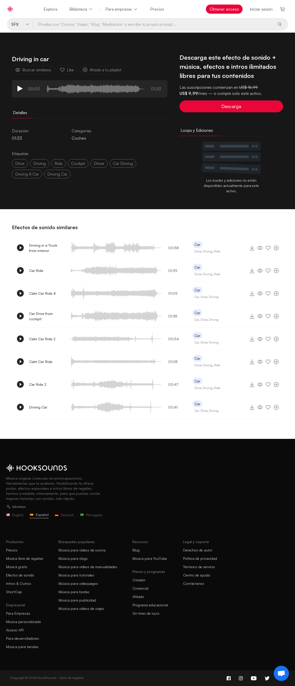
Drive (197, 251)
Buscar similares (33, 69)
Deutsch (64, 515)
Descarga (231, 106)
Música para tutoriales (76, 575)
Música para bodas (73, 592)
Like (67, 69)
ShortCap (14, 592)
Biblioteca (81, 9)
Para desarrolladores (22, 638)
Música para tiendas (22, 647)
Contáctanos (193, 583)
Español (39, 514)
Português (91, 515)
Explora (50, 9)
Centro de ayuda (196, 575)
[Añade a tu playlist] (276, 248)
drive (20, 163)
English (15, 515)
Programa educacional (150, 605)
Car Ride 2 (37, 384)
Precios (157, 9)
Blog (136, 550)
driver (99, 163)
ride (58, 163)
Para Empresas (18, 613)
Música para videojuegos (78, 583)
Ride (217, 251)
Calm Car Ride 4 (42, 293)
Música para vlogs (73, 558)
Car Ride (36, 270)
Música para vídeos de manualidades (87, 567)
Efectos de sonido (20, 575)
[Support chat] (281, 673)
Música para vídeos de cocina (82, 550)
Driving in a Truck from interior (43, 248)
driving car (57, 174)
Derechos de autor (197, 550)
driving (39, 163)
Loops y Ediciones (197, 130)
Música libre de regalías (24, 558)
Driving (207, 251)
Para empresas (121, 9)
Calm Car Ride (40, 361)
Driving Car (38, 407)
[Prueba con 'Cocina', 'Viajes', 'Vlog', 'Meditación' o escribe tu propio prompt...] (153, 24)
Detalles (20, 112)
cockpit (78, 163)
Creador (139, 580)
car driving (123, 163)
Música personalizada (23, 621)
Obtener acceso (224, 9)
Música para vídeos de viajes (81, 608)
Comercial (140, 588)
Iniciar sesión (261, 9)
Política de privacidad (200, 558)
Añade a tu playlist (102, 69)
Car (197, 244)
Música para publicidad (77, 600)
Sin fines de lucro (146, 613)
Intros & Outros (18, 583)
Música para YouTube (149, 558)
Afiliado (138, 596)
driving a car (27, 174)
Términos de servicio (199, 567)
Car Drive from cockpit (41, 316)
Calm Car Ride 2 (42, 339)
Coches (79, 138)
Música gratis (16, 567)
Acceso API (15, 630)
